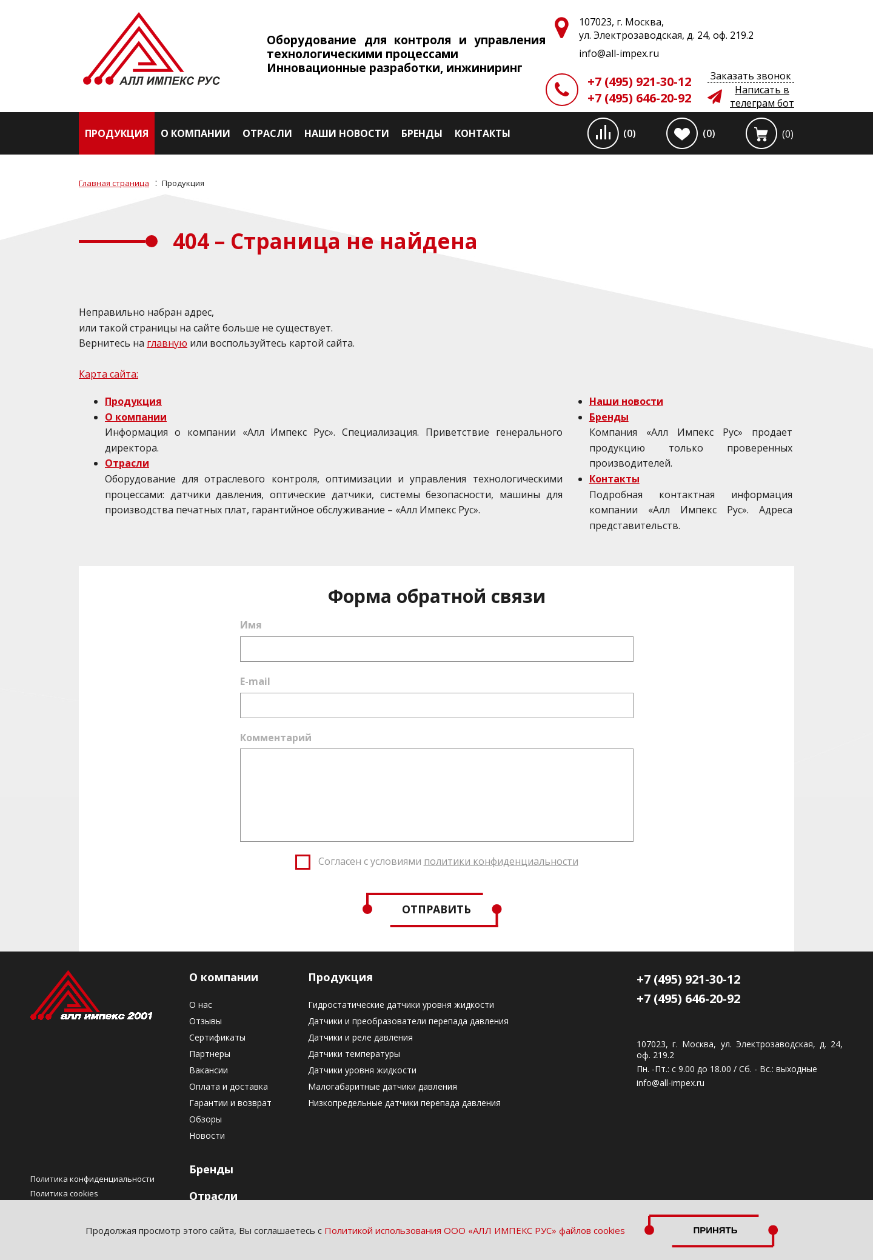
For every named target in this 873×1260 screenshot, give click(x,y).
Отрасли (267, 133)
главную (167, 343)
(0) (629, 133)
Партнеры (209, 1053)
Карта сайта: (108, 374)
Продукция (117, 133)
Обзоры (205, 1119)
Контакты (482, 133)
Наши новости (346, 133)
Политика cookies (64, 1193)
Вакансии (208, 1070)
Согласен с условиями (448, 861)
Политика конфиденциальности (92, 1178)
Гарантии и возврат (230, 1102)
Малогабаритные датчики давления (382, 1086)
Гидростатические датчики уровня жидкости (401, 1004)
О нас (200, 1004)
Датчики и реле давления (360, 1037)
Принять (715, 1230)
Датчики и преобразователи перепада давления (408, 1021)
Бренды (422, 133)
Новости (207, 1135)
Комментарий (276, 737)
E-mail (255, 681)
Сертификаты (217, 1037)
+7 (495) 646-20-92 (639, 98)
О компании (195, 133)
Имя (251, 625)
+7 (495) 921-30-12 (639, 81)
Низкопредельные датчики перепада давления (404, 1102)
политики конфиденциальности (501, 861)
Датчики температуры (354, 1053)
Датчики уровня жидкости (362, 1070)
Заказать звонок (751, 75)
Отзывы (205, 1021)
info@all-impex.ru (670, 1083)
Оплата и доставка (228, 1086)
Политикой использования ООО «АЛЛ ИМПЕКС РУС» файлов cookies (474, 1230)
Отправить (436, 909)
